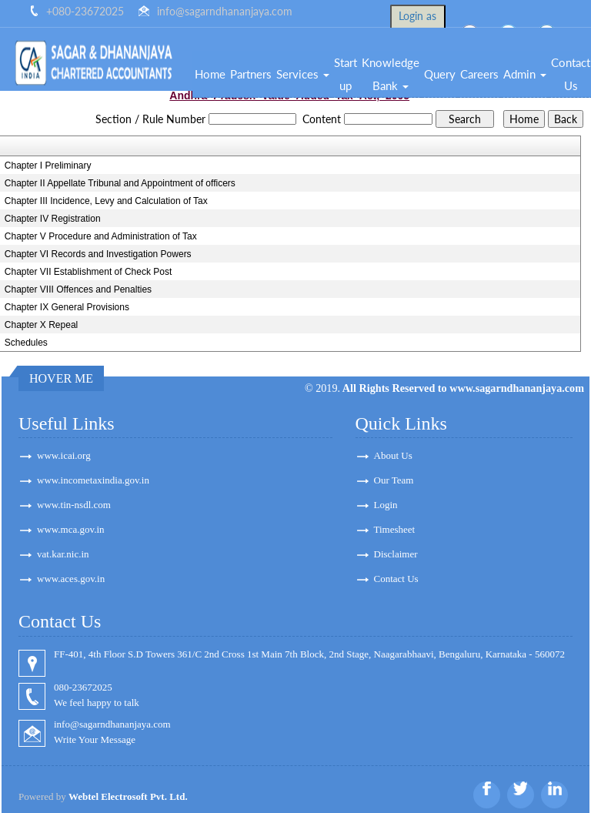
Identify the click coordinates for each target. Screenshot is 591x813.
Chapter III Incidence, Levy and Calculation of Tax (106, 201)
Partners (251, 74)
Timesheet (395, 529)
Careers (479, 74)
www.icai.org (64, 455)
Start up (345, 73)
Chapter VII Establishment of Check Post (88, 271)
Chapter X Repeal (41, 325)
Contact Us (396, 578)
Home (210, 74)
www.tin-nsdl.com (74, 504)
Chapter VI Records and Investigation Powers (98, 254)
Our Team (394, 480)
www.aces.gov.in (71, 578)
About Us (393, 455)
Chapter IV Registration (53, 218)
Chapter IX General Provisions (67, 307)
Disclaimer (396, 554)
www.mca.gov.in (71, 529)
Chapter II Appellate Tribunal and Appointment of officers (120, 183)
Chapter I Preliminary (48, 165)
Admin (524, 74)
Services (302, 74)
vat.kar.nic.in (63, 554)
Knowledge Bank (390, 73)
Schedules (26, 342)
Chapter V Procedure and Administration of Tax (101, 236)
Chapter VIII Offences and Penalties (78, 289)
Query (440, 74)
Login (386, 504)
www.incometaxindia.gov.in (93, 480)
